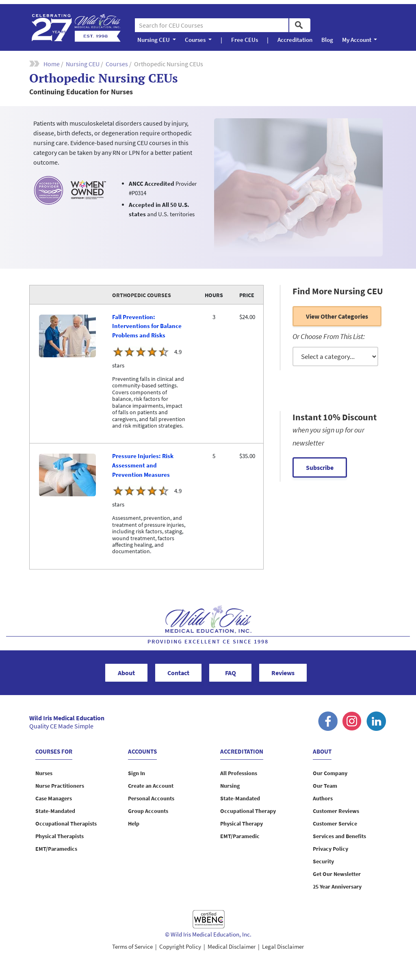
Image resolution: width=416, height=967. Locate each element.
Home (51, 64)
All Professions (238, 773)
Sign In (136, 773)
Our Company (330, 773)
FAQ (230, 673)
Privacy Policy (330, 848)
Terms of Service (132, 946)
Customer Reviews (336, 811)
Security (323, 861)
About (126, 673)
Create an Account (150, 785)
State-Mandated (55, 811)
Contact (178, 673)
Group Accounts (148, 811)
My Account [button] (357, 39)
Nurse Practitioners (59, 785)
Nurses (43, 773)
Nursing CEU (83, 64)
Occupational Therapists (66, 823)
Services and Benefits (339, 836)
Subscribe (320, 467)
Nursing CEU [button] (154, 39)
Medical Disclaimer (232, 946)
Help (133, 823)
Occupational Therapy (248, 811)
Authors (323, 798)
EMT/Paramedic (240, 836)
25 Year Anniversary (337, 886)
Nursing (230, 785)
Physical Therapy (241, 823)
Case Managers (53, 798)
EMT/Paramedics (56, 848)
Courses (117, 64)
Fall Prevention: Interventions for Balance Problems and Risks (147, 326)
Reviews (283, 673)
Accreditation (294, 39)
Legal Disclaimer (283, 946)
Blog (327, 39)
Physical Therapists (59, 836)
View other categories (337, 316)
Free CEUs (244, 39)
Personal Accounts (151, 798)
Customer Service (335, 823)
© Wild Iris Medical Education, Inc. (208, 934)
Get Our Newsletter (337, 874)
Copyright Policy (180, 946)
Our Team (325, 785)
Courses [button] (196, 39)
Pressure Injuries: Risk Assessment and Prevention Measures (142, 465)
